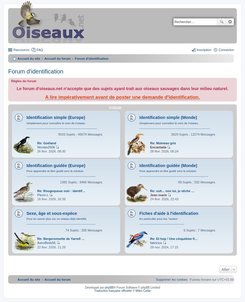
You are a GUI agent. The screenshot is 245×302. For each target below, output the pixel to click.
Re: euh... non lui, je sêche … (172, 191)
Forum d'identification (35, 71)
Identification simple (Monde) (168, 117)
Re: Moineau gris (163, 143)
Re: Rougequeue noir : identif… (61, 191)
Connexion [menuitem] (226, 50)
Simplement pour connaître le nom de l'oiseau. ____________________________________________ (62, 125)
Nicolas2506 (46, 147)
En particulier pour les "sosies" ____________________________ (161, 220)
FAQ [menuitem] (39, 50)
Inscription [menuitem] (204, 50)
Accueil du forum (57, 58)
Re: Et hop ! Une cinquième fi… (174, 238)
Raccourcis (21, 50)
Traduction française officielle (113, 290)
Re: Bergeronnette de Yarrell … (61, 238)
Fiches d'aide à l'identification (168, 213)
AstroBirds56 (46, 243)
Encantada (158, 147)
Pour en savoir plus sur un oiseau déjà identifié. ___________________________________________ (61, 220)
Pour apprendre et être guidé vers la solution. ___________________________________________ (61, 173)
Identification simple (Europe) (56, 117)
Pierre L (43, 195)
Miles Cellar (143, 290)
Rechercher (221, 21)
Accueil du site (29, 58)
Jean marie (158, 195)
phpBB (109, 287)
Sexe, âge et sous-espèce (52, 213)
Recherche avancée (230, 21)
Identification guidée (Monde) (168, 166)
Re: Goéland (46, 143)
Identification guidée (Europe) (56, 166)
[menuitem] (172, 279)
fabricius (156, 243)
